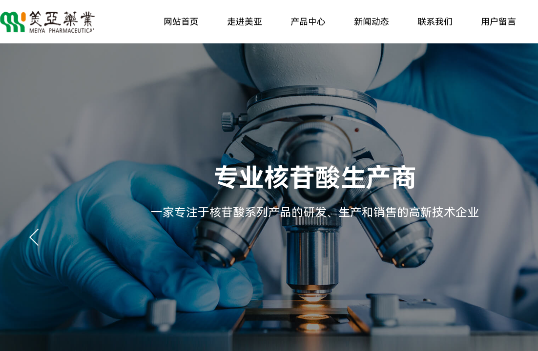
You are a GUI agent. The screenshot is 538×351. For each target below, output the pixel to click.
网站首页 (181, 22)
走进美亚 (244, 22)
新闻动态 (371, 22)
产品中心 (308, 22)
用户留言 (498, 22)
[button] (34, 237)
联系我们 (435, 22)
